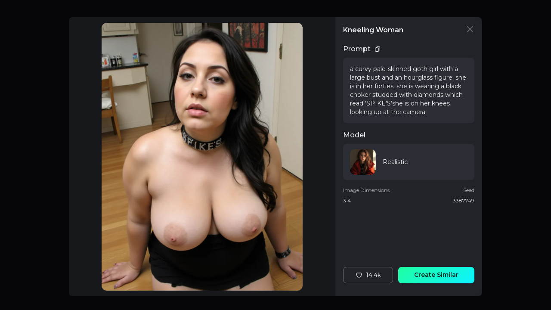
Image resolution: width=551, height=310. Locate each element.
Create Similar (436, 275)
